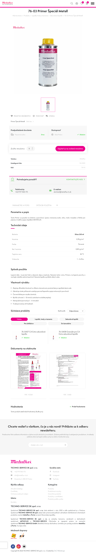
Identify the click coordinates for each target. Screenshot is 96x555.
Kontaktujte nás (74, 179)
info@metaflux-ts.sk (19, 475)
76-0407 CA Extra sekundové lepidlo (33, 332)
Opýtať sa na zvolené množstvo (70, 148)
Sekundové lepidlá (56, 16)
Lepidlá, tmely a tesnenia (40, 16)
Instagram (54, 475)
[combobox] (76, 311)
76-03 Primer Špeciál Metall (73, 16)
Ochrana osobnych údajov (19, 494)
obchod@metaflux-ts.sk (62, 192)
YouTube (54, 479)
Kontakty (14, 502)
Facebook (54, 472)
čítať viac (29, 121)
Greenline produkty (54, 494)
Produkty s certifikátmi (55, 496)
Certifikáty (14, 491)
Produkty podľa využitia (55, 499)
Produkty (27, 16)
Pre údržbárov (29, 323)
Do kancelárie (66, 323)
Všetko (19, 319)
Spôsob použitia (43, 205)
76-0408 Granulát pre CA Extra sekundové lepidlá (69, 332)
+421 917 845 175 (21, 192)
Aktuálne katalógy (17, 489)
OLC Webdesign (59, 551)
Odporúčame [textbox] (73, 311)
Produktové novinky (54, 491)
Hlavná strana (17, 16)
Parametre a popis (21, 205)
